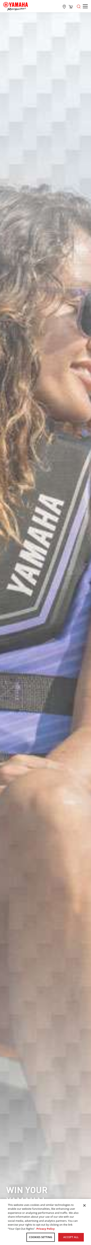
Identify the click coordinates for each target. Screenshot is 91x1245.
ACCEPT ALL (71, 1237)
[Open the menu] (79, 6)
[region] (45, 1222)
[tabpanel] (45, 620)
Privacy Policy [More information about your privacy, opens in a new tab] (45, 1229)
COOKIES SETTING (40, 1237)
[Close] (84, 1205)
